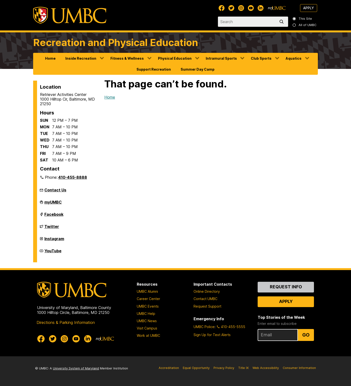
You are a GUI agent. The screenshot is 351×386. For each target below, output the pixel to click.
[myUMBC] (276, 8)
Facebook (53, 216)
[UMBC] (69, 15)
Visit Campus (147, 328)
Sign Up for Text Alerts (212, 335)
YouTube (52, 253)
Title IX (243, 368)
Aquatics (294, 58)
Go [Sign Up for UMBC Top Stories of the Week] (306, 335)
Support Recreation (153, 69)
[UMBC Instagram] (241, 8)
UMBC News (147, 321)
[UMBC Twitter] (231, 8)
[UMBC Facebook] (221, 8)
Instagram (54, 240)
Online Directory (207, 291)
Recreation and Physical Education (115, 42)
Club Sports (261, 58)
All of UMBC (305, 25)
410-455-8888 (72, 177)
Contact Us (55, 190)
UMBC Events (148, 306)
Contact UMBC (205, 299)
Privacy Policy (224, 368)
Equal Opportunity (196, 368)
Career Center (148, 299)
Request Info (286, 286)
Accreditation (169, 368)
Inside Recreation (80, 58)
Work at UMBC (148, 335)
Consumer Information (299, 368)
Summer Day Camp (197, 69)
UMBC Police (204, 327)
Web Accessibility (266, 368)
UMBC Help (146, 313)
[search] (282, 21)
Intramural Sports (221, 58)
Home (50, 58)
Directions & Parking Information (66, 322)
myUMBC (53, 204)
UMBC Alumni (147, 291)
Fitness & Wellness (127, 58)
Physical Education (175, 58)
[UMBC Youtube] (250, 8)
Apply (308, 8)
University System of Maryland (76, 368)
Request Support (207, 306)
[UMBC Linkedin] (260, 8)
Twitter (51, 228)
